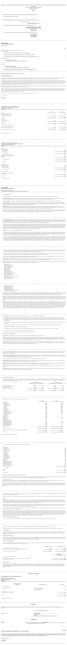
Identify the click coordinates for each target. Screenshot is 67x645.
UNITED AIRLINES (4, 106)
